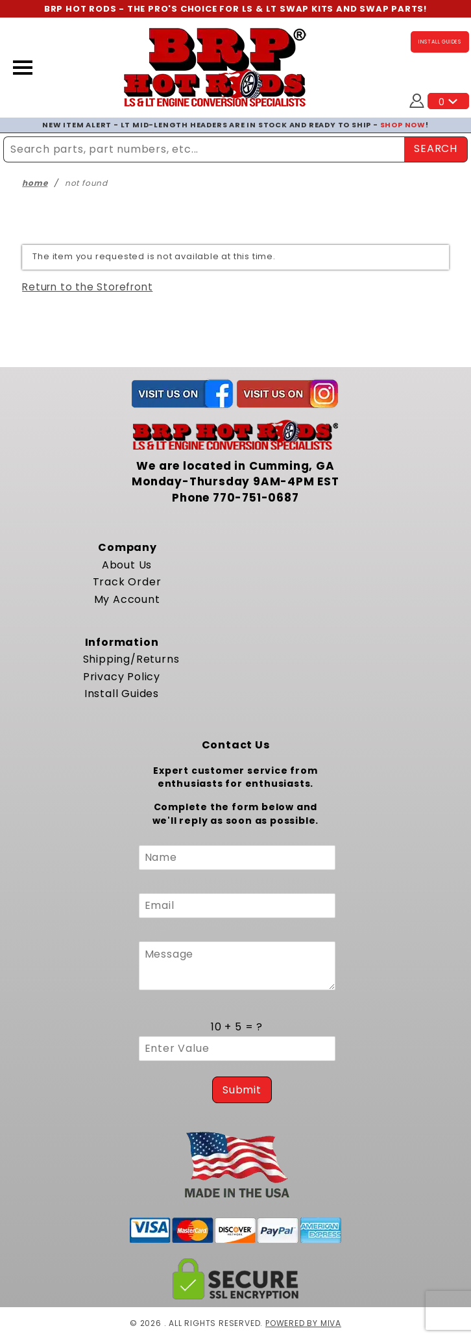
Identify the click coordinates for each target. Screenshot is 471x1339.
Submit (242, 1089)
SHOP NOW (403, 125)
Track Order (127, 581)
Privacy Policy (121, 676)
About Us (127, 564)
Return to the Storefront (87, 287)
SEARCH (435, 148)
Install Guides (121, 693)
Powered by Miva (303, 1323)
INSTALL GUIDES (439, 41)
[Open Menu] (23, 67)
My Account (127, 599)
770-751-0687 (256, 497)
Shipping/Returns (131, 659)
